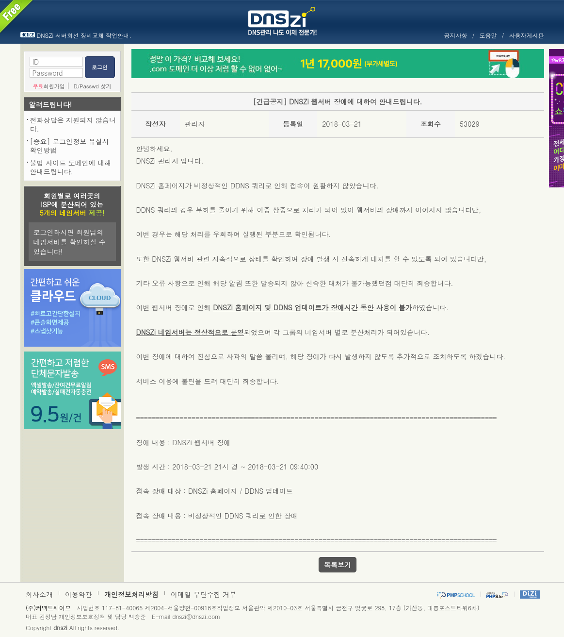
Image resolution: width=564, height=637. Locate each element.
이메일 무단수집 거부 (203, 594)
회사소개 (39, 594)
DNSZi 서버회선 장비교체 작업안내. (84, 35)
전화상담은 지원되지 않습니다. (73, 124)
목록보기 (337, 565)
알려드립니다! (50, 104)
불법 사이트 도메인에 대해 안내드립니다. (71, 167)
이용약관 (78, 594)
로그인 (100, 67)
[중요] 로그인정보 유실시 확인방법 (69, 145)
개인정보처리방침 (131, 594)
